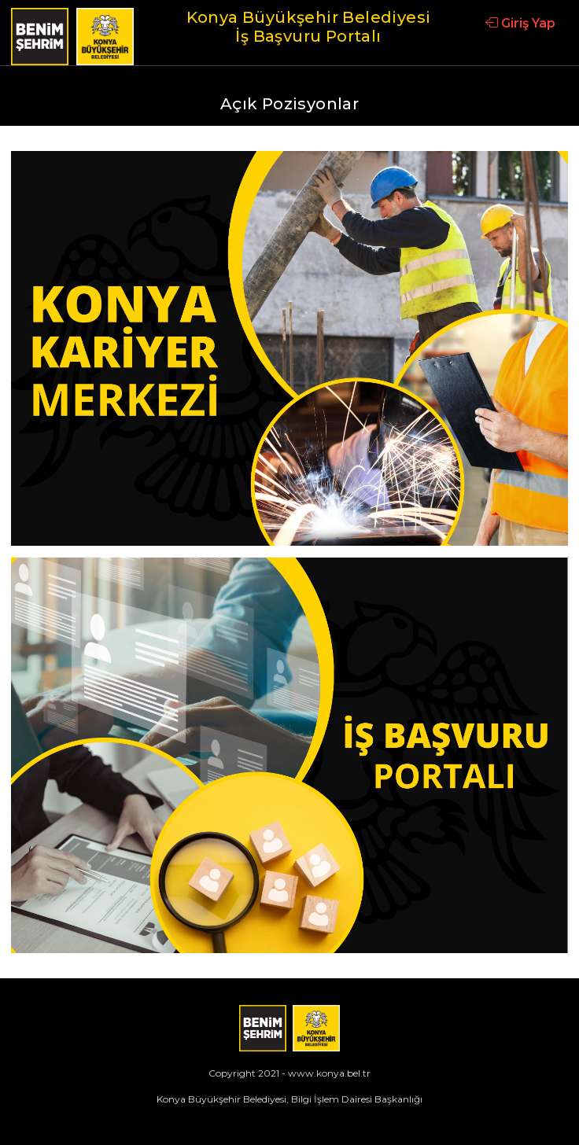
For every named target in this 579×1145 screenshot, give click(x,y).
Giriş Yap (520, 23)
